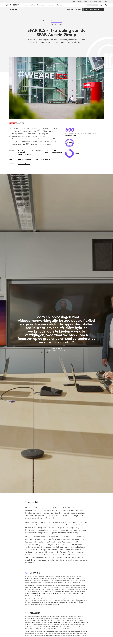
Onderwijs (91, 1)
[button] (13, 9)
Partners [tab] (60, 5)
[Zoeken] (92, 5)
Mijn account (101, 5)
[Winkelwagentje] (106, 5)
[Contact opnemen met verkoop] (93, 9)
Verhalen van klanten (56, 21)
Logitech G (79, 1)
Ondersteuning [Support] (97, 1)
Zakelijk (85, 1)
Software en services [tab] (37, 5)
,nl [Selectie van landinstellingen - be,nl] (106, 1)
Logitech (73, 1)
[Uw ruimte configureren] (74, 9)
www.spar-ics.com (24, 164)
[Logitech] (13, 5)
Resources (46, 21)
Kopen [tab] (25, 5)
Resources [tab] (50, 5)
